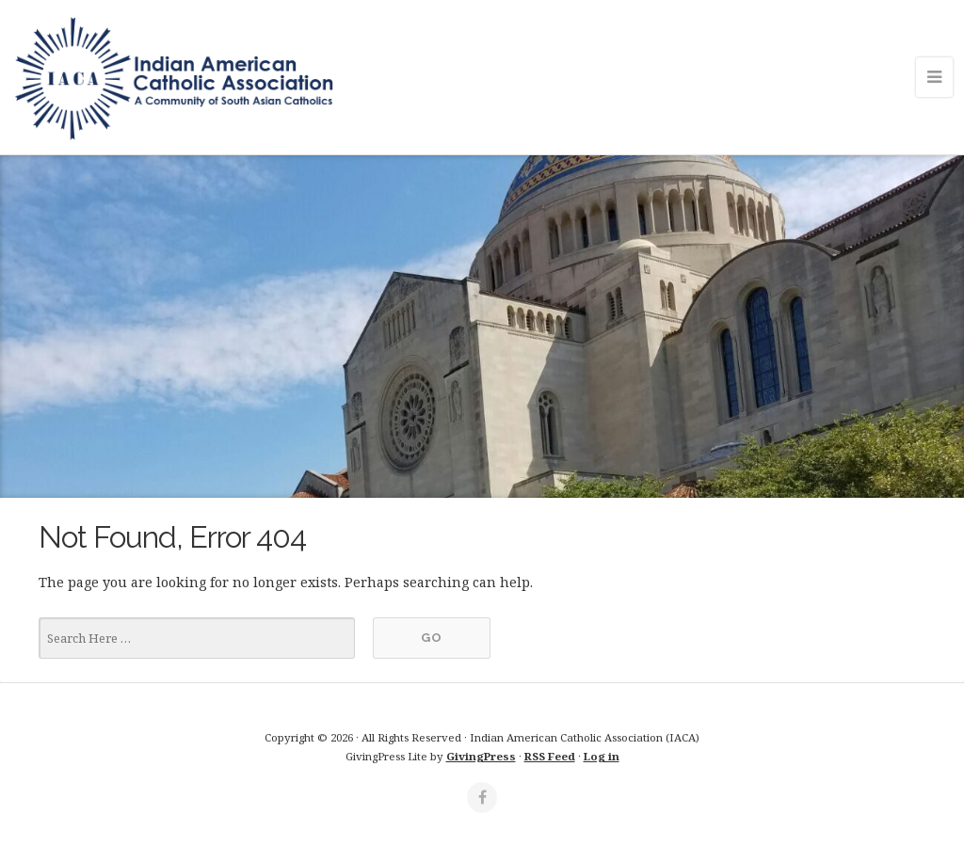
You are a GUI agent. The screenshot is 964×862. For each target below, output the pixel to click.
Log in (601, 756)
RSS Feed (549, 756)
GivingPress (481, 756)
